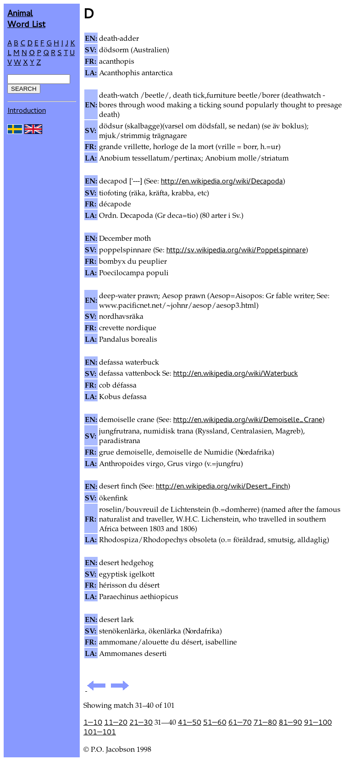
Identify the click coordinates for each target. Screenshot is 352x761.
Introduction (26, 110)
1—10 (92, 722)
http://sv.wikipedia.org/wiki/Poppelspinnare (236, 249)
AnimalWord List (26, 18)
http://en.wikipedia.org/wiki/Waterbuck (235, 373)
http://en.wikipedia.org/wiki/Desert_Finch (222, 486)
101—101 (99, 732)
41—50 (189, 722)
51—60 (214, 722)
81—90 (290, 722)
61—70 (240, 722)
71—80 (265, 722)
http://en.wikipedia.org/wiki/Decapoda (222, 181)
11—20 (115, 722)
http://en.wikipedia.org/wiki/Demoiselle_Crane (247, 419)
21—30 (141, 722)
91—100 (318, 722)
